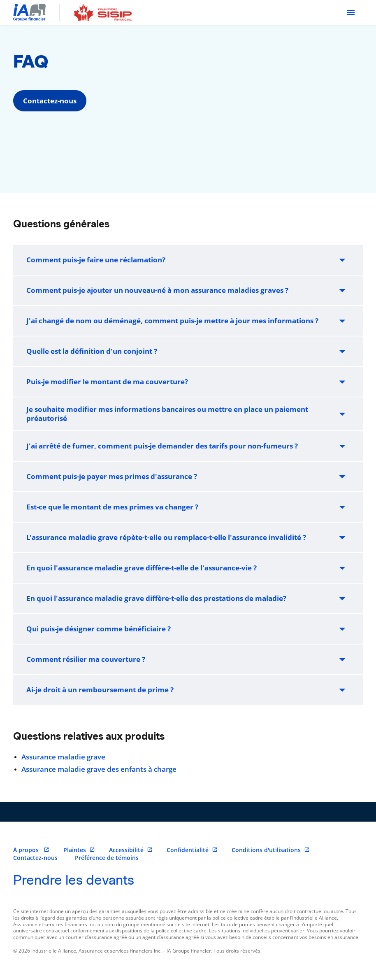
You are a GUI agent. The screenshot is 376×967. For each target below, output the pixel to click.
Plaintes (79, 850)
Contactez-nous (50, 100)
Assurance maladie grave (63, 756)
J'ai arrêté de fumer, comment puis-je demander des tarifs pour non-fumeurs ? (188, 446)
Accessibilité (131, 850)
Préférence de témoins (107, 858)
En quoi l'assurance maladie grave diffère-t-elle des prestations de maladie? (188, 598)
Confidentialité (192, 850)
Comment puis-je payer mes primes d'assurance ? (188, 476)
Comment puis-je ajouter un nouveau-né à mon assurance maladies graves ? (188, 290)
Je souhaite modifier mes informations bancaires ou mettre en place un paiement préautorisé (188, 413)
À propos (31, 850)
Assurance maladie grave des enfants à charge (98, 769)
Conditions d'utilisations (271, 850)
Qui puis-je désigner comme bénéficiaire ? (188, 628)
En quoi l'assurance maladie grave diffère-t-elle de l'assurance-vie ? (188, 568)
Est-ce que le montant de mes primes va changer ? (188, 507)
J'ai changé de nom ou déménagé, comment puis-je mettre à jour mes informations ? (188, 320)
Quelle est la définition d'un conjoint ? (188, 351)
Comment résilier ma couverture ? (188, 659)
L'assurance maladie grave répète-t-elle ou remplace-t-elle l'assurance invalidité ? (188, 537)
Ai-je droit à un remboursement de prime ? (188, 689)
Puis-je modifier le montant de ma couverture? (188, 381)
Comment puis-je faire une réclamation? (188, 259)
